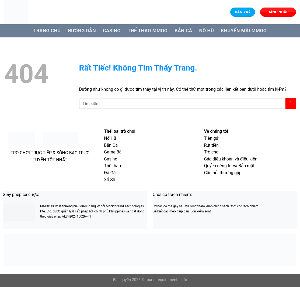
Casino (112, 30)
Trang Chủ (47, 30)
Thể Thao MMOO (148, 30)
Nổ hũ (206, 30)
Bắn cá (183, 30)
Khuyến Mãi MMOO (244, 30)
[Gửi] (290, 103)
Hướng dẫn (82, 30)
